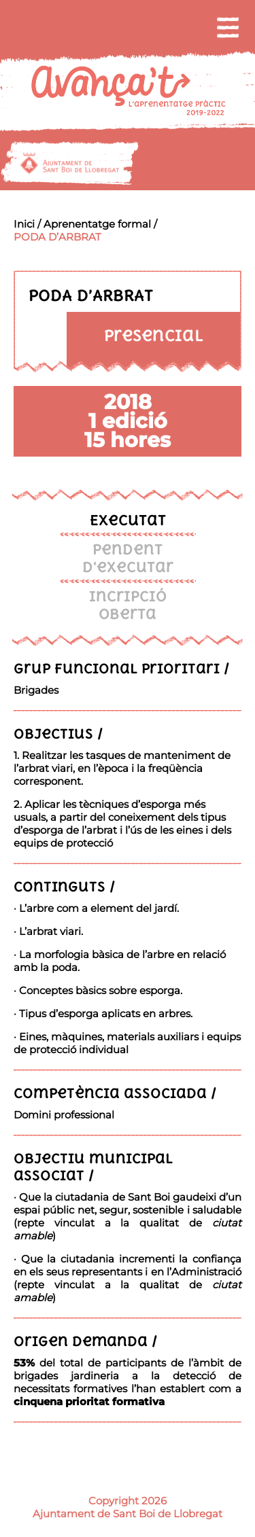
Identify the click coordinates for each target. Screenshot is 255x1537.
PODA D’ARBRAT (57, 236)
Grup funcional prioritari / (122, 668)
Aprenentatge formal (97, 223)
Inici (24, 223)
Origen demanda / (86, 1340)
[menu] (227, 27)
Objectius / (58, 733)
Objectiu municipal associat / (93, 1167)
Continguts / (65, 886)
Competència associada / (115, 1092)
